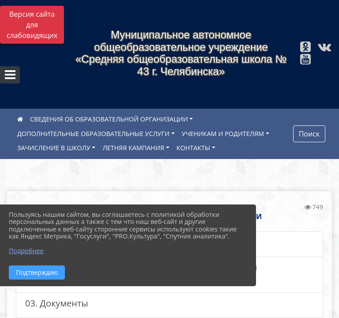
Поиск (309, 134)
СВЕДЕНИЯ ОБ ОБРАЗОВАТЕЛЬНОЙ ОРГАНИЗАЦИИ (109, 119)
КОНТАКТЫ (194, 148)
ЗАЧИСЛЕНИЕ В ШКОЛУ (53, 148)
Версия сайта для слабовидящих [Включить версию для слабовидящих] (32, 24)
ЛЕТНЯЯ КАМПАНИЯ (133, 148)
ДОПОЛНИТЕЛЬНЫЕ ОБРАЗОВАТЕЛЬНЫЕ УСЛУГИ (93, 133)
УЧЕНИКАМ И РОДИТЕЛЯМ (223, 133)
